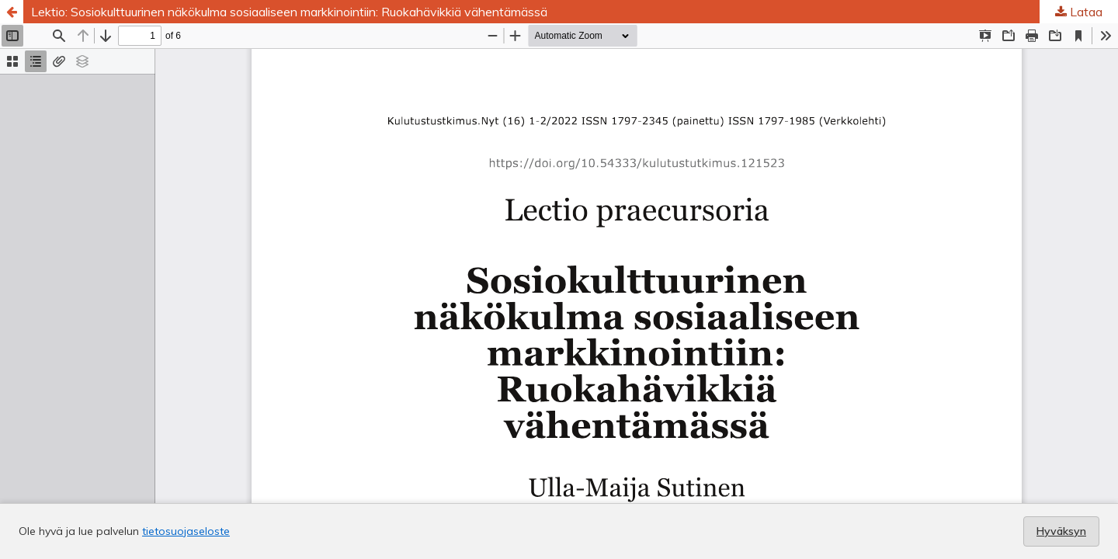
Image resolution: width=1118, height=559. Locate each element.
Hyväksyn (1061, 531)
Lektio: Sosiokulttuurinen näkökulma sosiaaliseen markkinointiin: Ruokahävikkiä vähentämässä (289, 11)
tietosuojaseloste (186, 531)
